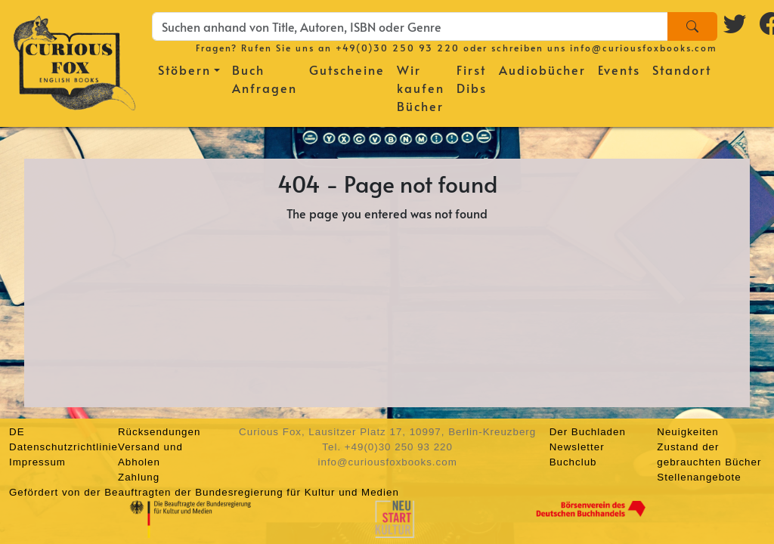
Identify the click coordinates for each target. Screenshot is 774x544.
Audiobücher (542, 69)
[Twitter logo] (735, 23)
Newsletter (577, 447)
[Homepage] (74, 60)
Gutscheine (347, 69)
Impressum (37, 462)
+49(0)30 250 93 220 (398, 48)
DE (17, 431)
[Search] (692, 26)
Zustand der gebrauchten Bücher (709, 454)
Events (619, 69)
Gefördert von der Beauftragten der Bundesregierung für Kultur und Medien (204, 492)
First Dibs (472, 78)
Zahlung (138, 477)
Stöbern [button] (184, 69)
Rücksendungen (159, 431)
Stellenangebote (699, 477)
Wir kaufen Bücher (420, 87)
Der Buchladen (588, 431)
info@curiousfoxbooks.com (643, 48)
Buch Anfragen (264, 78)
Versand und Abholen (150, 454)
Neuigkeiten (687, 431)
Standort (681, 69)
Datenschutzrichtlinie (63, 447)
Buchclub (573, 462)
